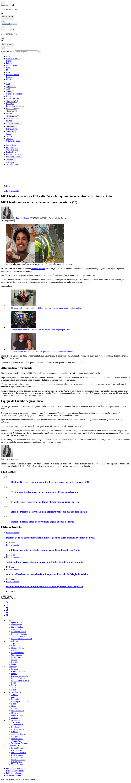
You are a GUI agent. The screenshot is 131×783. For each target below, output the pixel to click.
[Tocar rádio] (3, 2)
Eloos (13, 704)
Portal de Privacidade (15, 771)
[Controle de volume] (9, 24)
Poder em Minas (18, 759)
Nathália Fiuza (17, 738)
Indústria (15, 708)
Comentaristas (14, 720)
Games (14, 706)
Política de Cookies (14, 773)
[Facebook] (7, 608)
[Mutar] (3, 21)
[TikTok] (7, 610)
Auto (13, 697)
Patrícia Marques (11, 459)
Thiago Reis (16, 741)
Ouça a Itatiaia (17, 627)
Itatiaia (11, 620)
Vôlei (13, 690)
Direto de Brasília (18, 753)
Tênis (13, 687)
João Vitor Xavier (18, 734)
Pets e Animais (17, 715)
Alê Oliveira (16, 722)
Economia (15, 650)
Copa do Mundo (18, 671)
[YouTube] (7, 613)
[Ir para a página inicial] (8, 182)
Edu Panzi (15, 727)
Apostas (14, 694)
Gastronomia (16, 655)
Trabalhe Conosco (18, 636)
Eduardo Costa (17, 757)
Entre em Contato (18, 632)
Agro (13, 643)
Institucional (16, 629)
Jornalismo (13, 641)
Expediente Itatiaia (19, 634)
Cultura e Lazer (17, 648)
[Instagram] (7, 605)
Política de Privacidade (15, 768)
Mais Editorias (15, 692)
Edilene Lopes (17, 755)
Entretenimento (17, 653)
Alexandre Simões (18, 725)
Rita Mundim (16, 762)
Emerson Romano (18, 729)
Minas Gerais (16, 657)
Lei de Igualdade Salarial (21, 638)
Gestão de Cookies (13, 775)
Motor (13, 685)
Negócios (15, 713)
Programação (16, 625)
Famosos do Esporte (19, 676)
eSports (14, 674)
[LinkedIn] (7, 615)
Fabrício (14, 732)
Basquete (15, 669)
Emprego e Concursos (20, 701)
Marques (14, 736)
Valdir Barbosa (17, 764)
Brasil (13, 646)
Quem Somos (16, 622)
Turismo (14, 718)
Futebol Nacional (18, 678)
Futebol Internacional (20, 680)
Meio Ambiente (17, 711)
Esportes (12, 667)
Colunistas (13, 746)
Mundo (14, 659)
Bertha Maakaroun (19, 748)
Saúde (13, 664)
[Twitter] (7, 603)
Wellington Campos (19, 743)
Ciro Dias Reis (17, 750)
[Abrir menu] (3, 48)
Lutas (13, 683)
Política (14, 662)
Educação (15, 699)
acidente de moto (38, 269)
